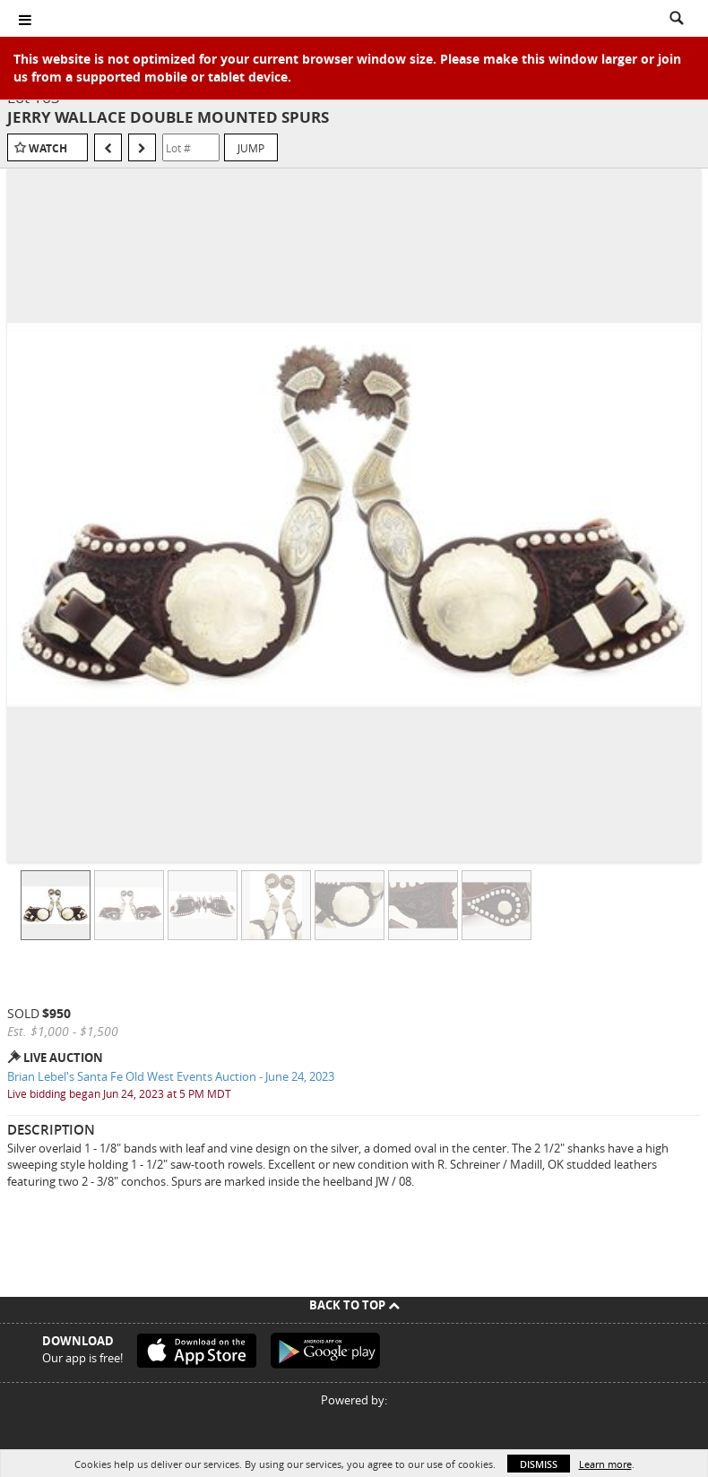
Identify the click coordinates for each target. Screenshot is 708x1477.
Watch (48, 148)
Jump (250, 148)
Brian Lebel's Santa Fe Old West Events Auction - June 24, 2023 (170, 1076)
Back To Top (354, 1305)
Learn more (605, 1464)
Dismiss (538, 1464)
